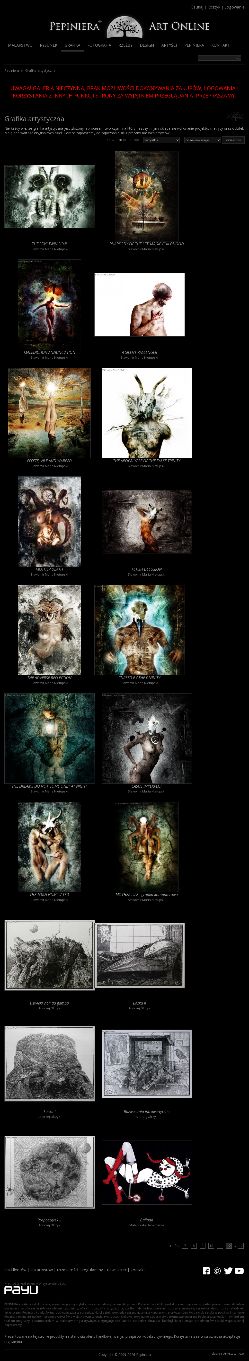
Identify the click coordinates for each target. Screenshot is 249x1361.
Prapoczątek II (49, 1220)
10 (211, 1245)
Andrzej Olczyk (49, 1008)
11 (220, 1245)
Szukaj (197, 7)
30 (122, 140)
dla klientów (15, 1269)
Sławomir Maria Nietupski (49, 249)
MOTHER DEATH (49, 569)
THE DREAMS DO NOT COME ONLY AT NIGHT (49, 786)
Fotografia (99, 45)
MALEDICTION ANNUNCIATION (49, 352)
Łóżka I (49, 1111)
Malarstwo (20, 45)
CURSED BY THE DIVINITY (139, 677)
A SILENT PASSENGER (139, 352)
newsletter (116, 1269)
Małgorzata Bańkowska (146, 1225)
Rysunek (48, 45)
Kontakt (220, 45)
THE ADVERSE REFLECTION (49, 677)
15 (110, 140)
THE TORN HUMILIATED (49, 894)
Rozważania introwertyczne (146, 1111)
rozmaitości (67, 1269)
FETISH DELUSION (147, 569)
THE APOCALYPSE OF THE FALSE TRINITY (146, 460)
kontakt (138, 1269)
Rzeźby (125, 45)
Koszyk (213, 7)
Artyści (169, 45)
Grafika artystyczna (40, 70)
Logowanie (234, 7)
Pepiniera (194, 45)
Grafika (72, 45)
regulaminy (92, 1269)
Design (147, 45)
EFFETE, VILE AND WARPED (49, 460)
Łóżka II (139, 1003)
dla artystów (41, 1269)
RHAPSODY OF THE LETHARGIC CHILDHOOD (146, 244)
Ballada (146, 1220)
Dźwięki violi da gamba (49, 1003)
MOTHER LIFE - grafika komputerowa (147, 894)
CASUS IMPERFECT (147, 786)
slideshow (233, 140)
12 (229, 1245)
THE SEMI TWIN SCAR (49, 244)
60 (134, 140)
